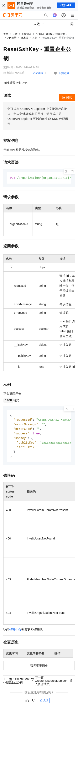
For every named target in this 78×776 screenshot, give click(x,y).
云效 (14, 34)
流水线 (24, 37)
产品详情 (38, 73)
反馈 (44, 702)
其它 (34, 37)
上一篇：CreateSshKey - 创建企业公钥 (18, 683)
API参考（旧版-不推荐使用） (52, 34)
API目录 (11, 37)
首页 (5, 34)
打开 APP (66, 5)
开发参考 (27, 34)
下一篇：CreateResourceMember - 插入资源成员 (53, 683)
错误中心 (15, 632)
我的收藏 (64, 73)
